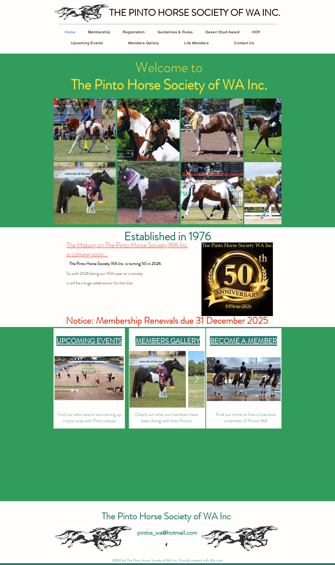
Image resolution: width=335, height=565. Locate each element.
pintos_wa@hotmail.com (167, 532)
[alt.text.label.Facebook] (166, 544)
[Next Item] (273, 161)
